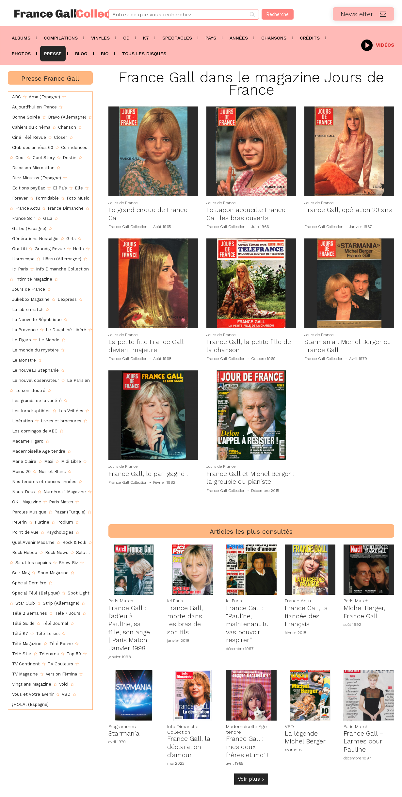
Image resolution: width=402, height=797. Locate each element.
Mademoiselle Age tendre (246, 726)
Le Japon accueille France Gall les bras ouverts (246, 213)
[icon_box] (377, 44)
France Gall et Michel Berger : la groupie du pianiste (251, 476)
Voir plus (251, 776)
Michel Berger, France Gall (365, 610)
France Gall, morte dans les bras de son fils (185, 618)
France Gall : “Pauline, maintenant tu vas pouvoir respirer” (248, 622)
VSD (289, 723)
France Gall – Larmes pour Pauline (364, 738)
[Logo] (50, 14)
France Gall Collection (128, 226)
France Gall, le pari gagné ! (148, 473)
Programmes (122, 723)
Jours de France (122, 203)
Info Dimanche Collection (183, 726)
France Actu (298, 599)
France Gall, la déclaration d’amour (189, 744)
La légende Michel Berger (305, 734)
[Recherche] (278, 14)
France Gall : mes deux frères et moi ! (247, 744)
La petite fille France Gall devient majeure (146, 345)
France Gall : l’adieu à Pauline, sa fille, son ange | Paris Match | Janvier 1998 (129, 626)
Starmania (124, 731)
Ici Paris (175, 599)
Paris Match (120, 599)
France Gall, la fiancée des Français (307, 614)
